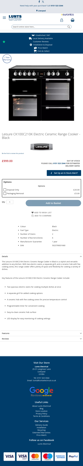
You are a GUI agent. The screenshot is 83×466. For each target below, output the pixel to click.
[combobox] (41, 27)
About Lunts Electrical (41, 406)
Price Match (43, 48)
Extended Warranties (41, 432)
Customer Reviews (41, 41)
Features (5, 333)
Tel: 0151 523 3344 (41, 378)
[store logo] (15, 17)
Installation (41, 427)
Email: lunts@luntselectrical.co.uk (41, 380)
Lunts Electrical (44, 444)
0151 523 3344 (59, 163)
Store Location (41, 411)
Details (5, 256)
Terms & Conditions (41, 416)
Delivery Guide (41, 425)
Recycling (41, 430)
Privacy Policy (41, 413)
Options (7, 182)
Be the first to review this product (13, 153)
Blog (41, 408)
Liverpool (42, 11)
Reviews (5, 339)
